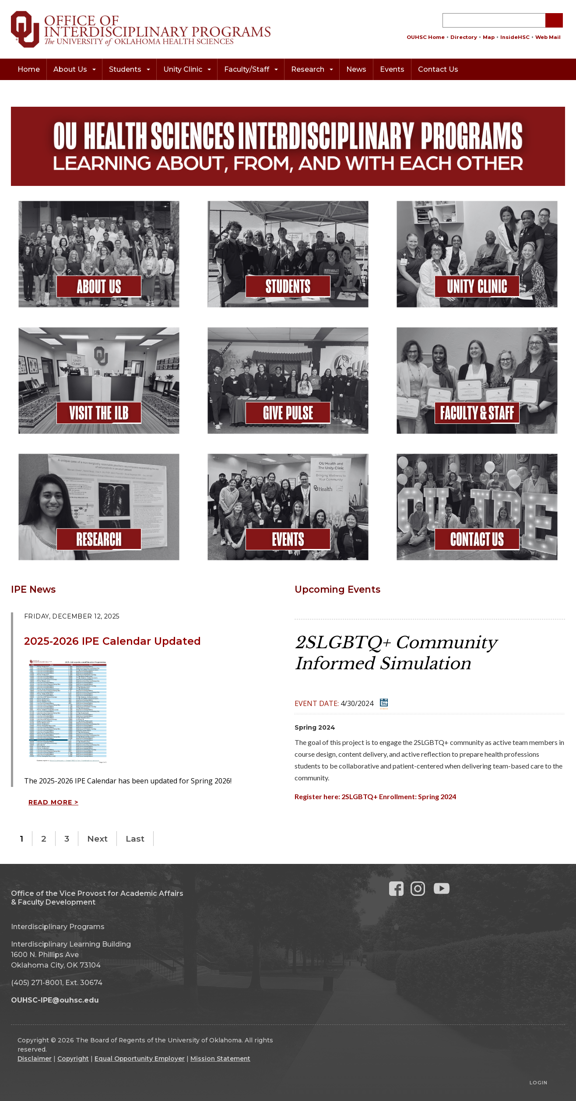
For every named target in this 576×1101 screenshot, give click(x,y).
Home (29, 69)
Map (489, 37)
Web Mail (548, 37)
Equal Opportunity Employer (140, 1058)
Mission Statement (220, 1058)
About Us (74, 69)
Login (539, 1083)
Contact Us (438, 69)
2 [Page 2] (43, 838)
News (356, 69)
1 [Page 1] (21, 838)
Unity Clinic (187, 69)
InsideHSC (515, 37)
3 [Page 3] (66, 838)
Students (129, 69)
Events (392, 69)
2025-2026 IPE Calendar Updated (112, 641)
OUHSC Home (426, 37)
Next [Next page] (97, 838)
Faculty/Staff (251, 69)
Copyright (73, 1058)
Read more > (53, 802)
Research (312, 69)
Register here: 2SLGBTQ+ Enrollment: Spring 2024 (375, 796)
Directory (463, 37)
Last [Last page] (135, 838)
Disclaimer (35, 1058)
